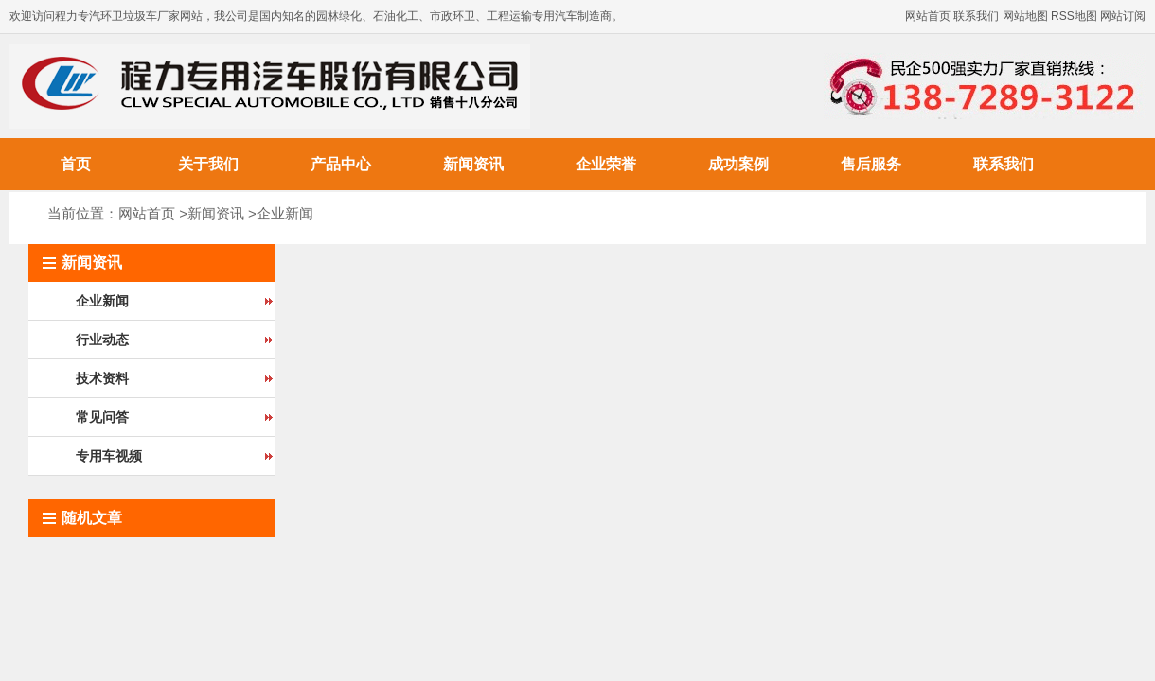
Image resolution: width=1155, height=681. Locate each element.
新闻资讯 (473, 164)
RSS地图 (1074, 16)
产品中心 (341, 164)
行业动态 (102, 339)
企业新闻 (285, 213)
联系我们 (976, 16)
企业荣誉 (606, 164)
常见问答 (102, 417)
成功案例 (738, 164)
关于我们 (208, 164)
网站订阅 (1123, 16)
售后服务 (871, 164)
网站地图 (1025, 16)
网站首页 (928, 16)
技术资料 (102, 378)
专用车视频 (109, 455)
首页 (76, 164)
